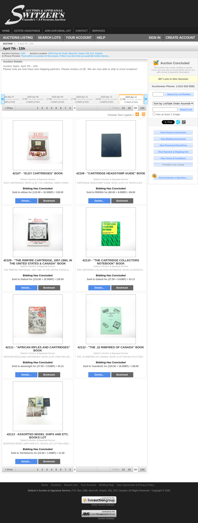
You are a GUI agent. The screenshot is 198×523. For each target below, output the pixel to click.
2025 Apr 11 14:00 (106, 100)
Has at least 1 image (166, 114)
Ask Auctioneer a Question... (171, 177)
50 (135, 108)
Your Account (79, 37)
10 (123, 108)
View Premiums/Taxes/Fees (173, 145)
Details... (26, 200)
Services (98, 30)
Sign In (155, 37)
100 (142, 108)
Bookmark (49, 200)
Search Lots (49, 37)
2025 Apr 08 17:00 (33, 100)
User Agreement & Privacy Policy (135, 485)
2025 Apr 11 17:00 (131, 100)
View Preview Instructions (173, 132)
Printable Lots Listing (173, 164)
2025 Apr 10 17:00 (82, 100)
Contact (82, 30)
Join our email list (58, 30)
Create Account (180, 37)
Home (6, 30)
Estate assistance (27, 30)
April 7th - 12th (26, 43)
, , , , (75, 53)
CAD (23, 53)
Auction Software (106, 518)
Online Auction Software (102, 505)
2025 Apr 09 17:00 (57, 100)
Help (101, 37)
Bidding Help (106, 485)
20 (129, 108)
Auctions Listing (18, 37)
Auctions (56, 485)
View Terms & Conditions (173, 158)
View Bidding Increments (173, 139)
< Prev (9, 108)
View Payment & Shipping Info (173, 152)
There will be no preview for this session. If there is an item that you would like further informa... (65, 56)
